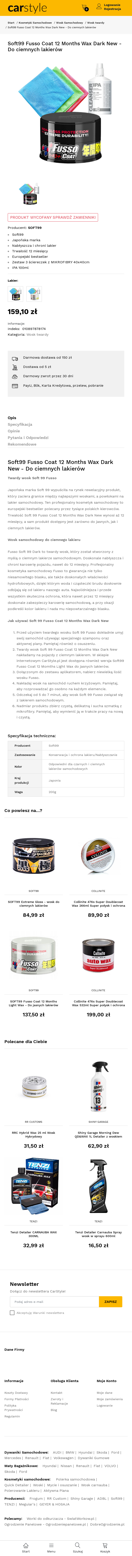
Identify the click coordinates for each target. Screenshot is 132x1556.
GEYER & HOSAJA (54, 1504)
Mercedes (12, 1458)
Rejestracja (112, 9)
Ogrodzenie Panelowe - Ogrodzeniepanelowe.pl (45, 1524)
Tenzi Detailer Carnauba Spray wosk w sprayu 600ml (98, 1234)
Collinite (98, 891)
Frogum (36, 1498)
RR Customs (33, 1121)
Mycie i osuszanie (62, 1485)
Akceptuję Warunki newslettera (40, 1313)
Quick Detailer (16, 1485)
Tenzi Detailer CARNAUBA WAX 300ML (33, 1234)
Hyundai (85, 1452)
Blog (54, 1410)
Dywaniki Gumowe (93, 1458)
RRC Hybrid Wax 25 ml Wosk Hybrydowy (33, 1134)
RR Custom (56, 1498)
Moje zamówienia (110, 1399)
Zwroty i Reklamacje (59, 1401)
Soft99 (34, 891)
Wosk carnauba (94, 1485)
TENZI (9, 1504)
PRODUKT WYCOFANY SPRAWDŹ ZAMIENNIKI (53, 217)
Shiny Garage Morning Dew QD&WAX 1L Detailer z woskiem (98, 1134)
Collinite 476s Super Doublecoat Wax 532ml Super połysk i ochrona (98, 1003)
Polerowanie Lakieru (21, 1490)
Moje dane (104, 1392)
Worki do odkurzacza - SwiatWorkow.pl (60, 1518)
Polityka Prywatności (13, 1408)
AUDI (57, 1452)
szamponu (91, 638)
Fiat (46, 1458)
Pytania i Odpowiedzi (28, 437)
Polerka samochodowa (75, 1479)
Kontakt (56, 1392)
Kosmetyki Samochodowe (35, 22)
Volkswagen (64, 1458)
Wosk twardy (95, 22)
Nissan (66, 1466)
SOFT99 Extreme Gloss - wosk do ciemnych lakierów (33, 903)
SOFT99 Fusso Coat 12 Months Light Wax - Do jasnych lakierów (33, 1003)
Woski (38, 1485)
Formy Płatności (16, 1399)
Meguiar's (27, 1504)
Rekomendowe (22, 444)
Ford (115, 1452)
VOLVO (110, 1466)
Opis (12, 417)
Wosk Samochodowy (69, 22)
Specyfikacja (20, 424)
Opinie (14, 431)
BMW (70, 1452)
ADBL (102, 1498)
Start (11, 22)
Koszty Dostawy (16, 1392)
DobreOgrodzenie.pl (107, 1524)
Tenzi (33, 1221)
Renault (32, 1458)
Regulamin (12, 1416)
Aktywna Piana (56, 1490)
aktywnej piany (29, 644)
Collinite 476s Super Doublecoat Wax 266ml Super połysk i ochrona (98, 903)
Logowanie (112, 5)
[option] (66, 114)
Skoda (102, 1452)
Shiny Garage (98, 1121)
